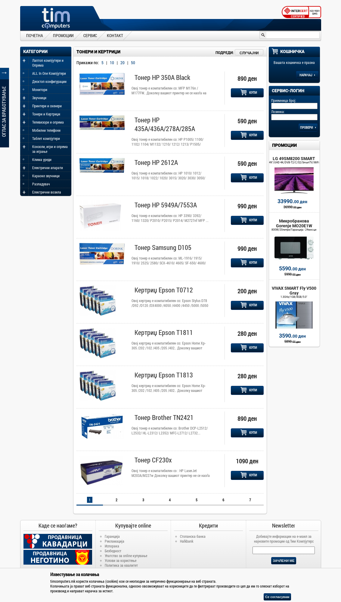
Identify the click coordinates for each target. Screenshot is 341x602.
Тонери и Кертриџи (46, 114)
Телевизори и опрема (48, 122)
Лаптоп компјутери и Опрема (48, 63)
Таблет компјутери (46, 138)
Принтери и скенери (47, 105)
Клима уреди (41, 159)
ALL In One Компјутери (49, 73)
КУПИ (248, 93)
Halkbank (186, 541)
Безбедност (113, 550)
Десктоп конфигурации (49, 81)
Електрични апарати (47, 167)
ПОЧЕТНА (34, 35)
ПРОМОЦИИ (63, 35)
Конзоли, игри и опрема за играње (50, 149)
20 (122, 62)
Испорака (112, 546)
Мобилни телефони (46, 130)
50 (133, 62)
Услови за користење (120, 560)
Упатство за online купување (126, 555)
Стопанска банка (193, 536)
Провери (308, 127)
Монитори (39, 89)
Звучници (39, 97)
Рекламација (114, 541)
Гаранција (112, 536)
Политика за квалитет (121, 565)
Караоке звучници (46, 175)
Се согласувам (277, 597)
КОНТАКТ (115, 35)
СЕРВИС (90, 35)
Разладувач (41, 183)
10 (112, 62)
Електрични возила (46, 192)
